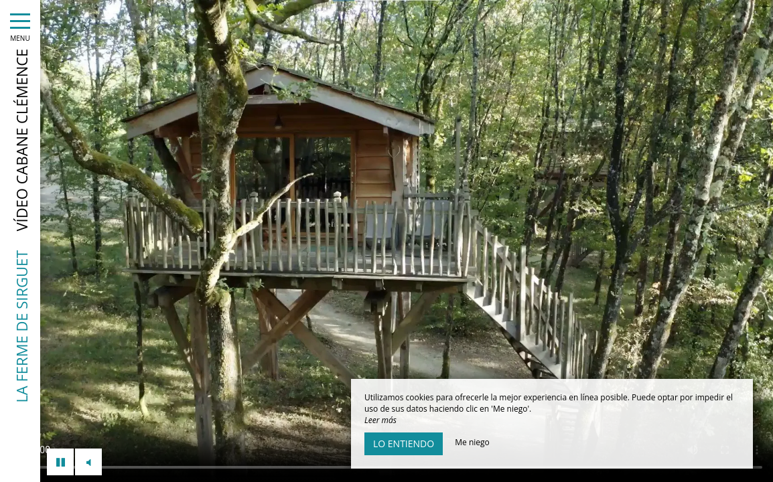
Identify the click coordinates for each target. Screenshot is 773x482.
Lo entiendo (403, 443)
